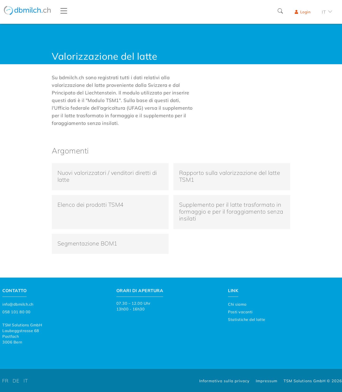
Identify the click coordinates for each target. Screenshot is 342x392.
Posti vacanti (240, 311)
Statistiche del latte (246, 318)
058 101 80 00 (16, 311)
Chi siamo (237, 303)
